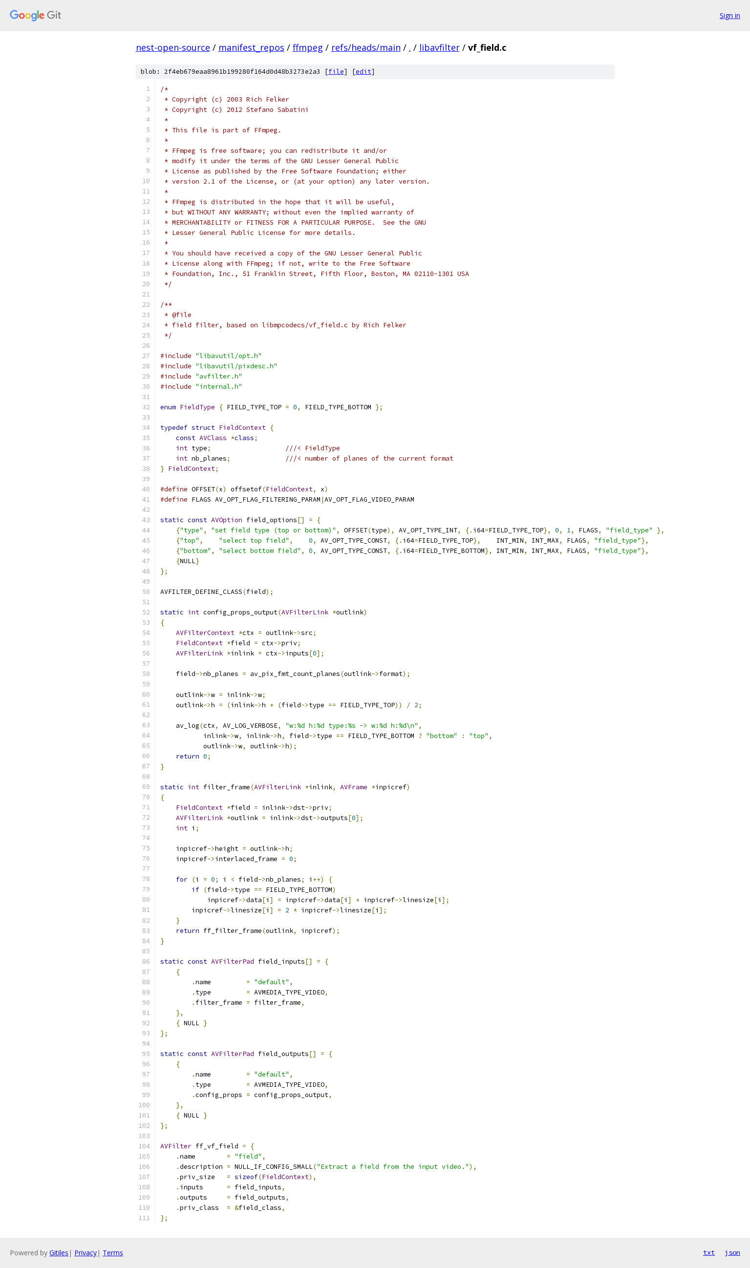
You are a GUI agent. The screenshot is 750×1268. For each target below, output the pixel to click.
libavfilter (439, 47)
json (732, 1252)
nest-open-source (173, 47)
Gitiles (58, 1252)
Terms (113, 1252)
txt (709, 1252)
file (336, 71)
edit (363, 71)
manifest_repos (251, 47)
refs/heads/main (366, 47)
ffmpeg (308, 47)
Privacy (85, 1252)
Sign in (730, 15)
